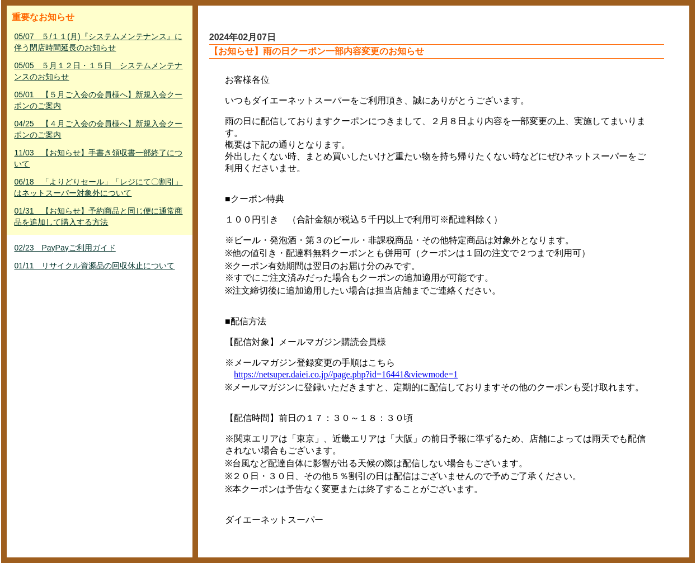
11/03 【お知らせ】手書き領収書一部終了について (98, 158)
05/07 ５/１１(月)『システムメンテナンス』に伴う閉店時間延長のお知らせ (98, 42)
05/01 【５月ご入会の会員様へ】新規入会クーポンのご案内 (98, 100)
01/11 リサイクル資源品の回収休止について (94, 265)
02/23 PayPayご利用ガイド (64, 247)
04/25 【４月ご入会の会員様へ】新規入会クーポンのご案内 (98, 129)
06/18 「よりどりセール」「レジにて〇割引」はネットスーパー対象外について (98, 187)
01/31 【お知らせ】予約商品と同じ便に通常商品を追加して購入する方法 (98, 216)
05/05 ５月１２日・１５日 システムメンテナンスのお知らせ (98, 71)
